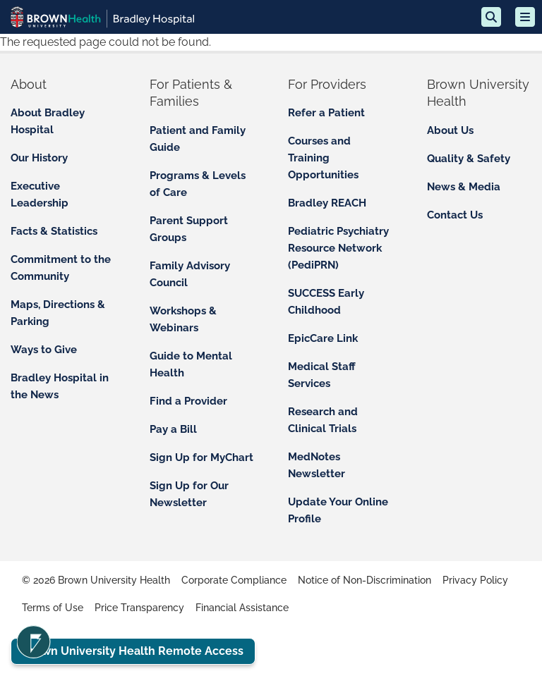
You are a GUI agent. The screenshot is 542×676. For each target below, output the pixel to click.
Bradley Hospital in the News (60, 386)
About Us (450, 130)
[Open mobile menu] (525, 17)
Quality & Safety (468, 158)
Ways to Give (44, 349)
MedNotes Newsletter (316, 465)
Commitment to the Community (61, 268)
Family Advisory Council (190, 274)
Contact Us (455, 215)
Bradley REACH (327, 203)
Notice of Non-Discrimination (364, 580)
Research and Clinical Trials (323, 420)
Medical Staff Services (322, 375)
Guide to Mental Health (191, 364)
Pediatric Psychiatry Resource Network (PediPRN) (338, 248)
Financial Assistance (242, 607)
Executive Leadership (39, 194)
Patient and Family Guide (198, 139)
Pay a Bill (173, 429)
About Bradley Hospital (48, 121)
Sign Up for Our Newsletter (189, 494)
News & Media (463, 186)
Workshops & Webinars (183, 319)
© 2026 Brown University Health (96, 580)
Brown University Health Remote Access (133, 651)
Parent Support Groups (189, 229)
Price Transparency (139, 607)
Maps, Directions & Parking (58, 313)
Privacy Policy (475, 580)
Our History (39, 158)
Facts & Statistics (54, 231)
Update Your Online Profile (338, 510)
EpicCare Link (323, 338)
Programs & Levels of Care (198, 184)
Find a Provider (188, 401)
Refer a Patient (326, 112)
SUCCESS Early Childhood (326, 302)
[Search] (491, 17)
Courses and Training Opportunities (323, 158)
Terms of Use (52, 607)
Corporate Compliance (234, 580)
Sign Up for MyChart (201, 457)
